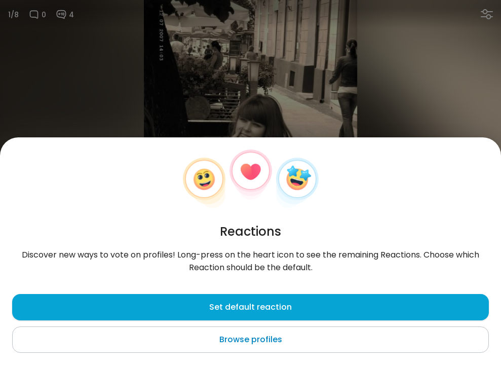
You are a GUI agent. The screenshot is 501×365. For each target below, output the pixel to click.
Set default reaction (250, 307)
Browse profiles (250, 339)
